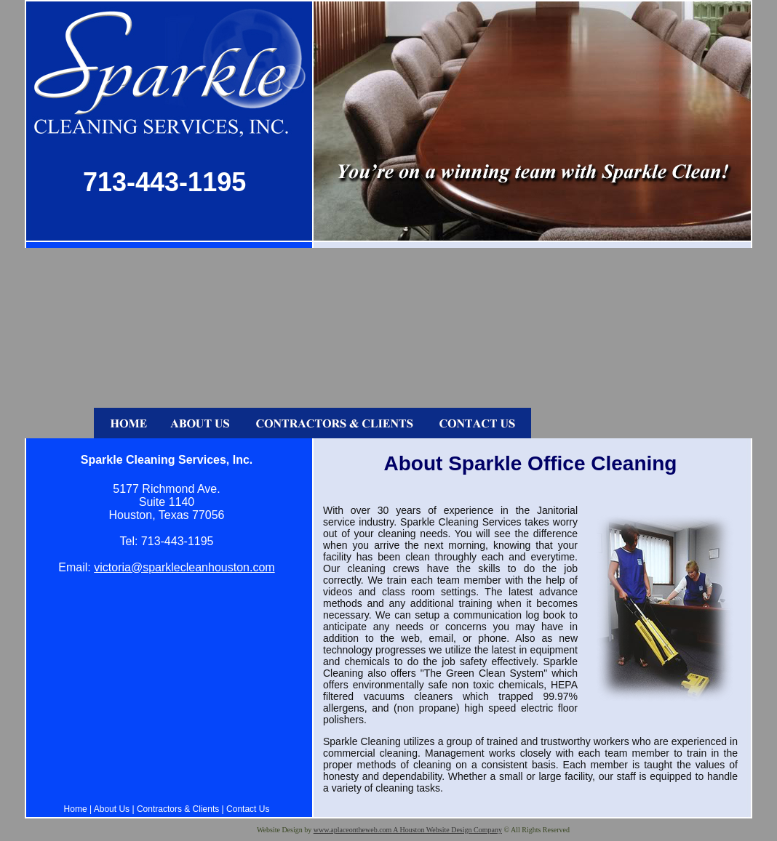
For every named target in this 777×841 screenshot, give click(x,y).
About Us (112, 809)
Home (75, 809)
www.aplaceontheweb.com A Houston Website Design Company (408, 830)
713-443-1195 (164, 182)
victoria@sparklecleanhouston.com (184, 567)
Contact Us (247, 809)
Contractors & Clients (178, 809)
